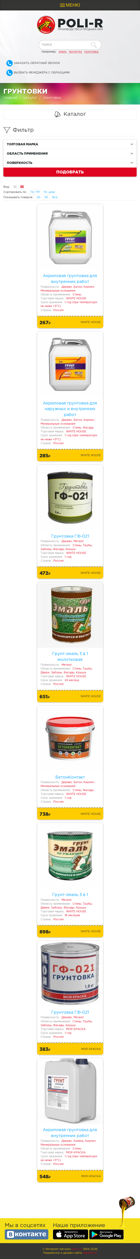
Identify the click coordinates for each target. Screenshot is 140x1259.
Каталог (30, 98)
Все (54, 197)
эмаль (62, 52)
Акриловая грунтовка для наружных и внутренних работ (70, 409)
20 (38, 197)
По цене (49, 192)
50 (46, 197)
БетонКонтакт (70, 777)
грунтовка (91, 52)
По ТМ (35, 192)
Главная (10, 98)
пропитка (75, 52)
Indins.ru (90, 1253)
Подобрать (70, 172)
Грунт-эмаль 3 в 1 (70, 895)
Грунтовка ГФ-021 (70, 536)
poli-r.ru (77, 1249)
